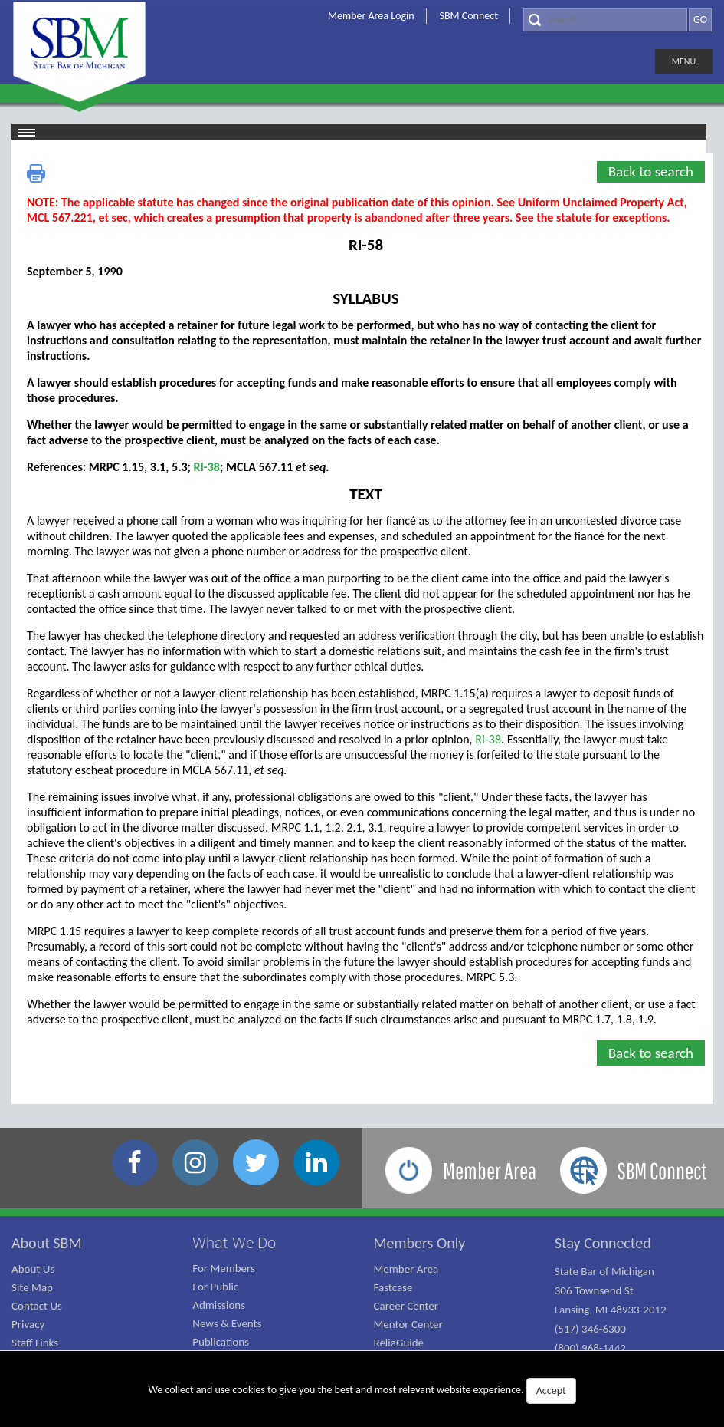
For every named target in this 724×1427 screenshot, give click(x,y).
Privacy (27, 1324)
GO (700, 19)
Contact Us (36, 1306)
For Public (215, 1287)
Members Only (420, 1243)
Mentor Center (408, 1324)
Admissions (218, 1305)
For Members (223, 1268)
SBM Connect (469, 15)
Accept (551, 1390)
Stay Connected (603, 1243)
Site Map (32, 1287)
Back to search (650, 171)
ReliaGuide (399, 1343)
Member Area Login (371, 15)
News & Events (226, 1323)
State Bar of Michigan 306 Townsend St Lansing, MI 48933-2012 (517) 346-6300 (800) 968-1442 (611, 1309)
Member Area (406, 1269)
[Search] (605, 19)
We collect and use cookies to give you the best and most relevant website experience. (361, 1391)
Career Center (406, 1306)
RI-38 (207, 467)
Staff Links (34, 1343)
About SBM (46, 1243)
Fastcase (393, 1287)
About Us (32, 1269)
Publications (220, 1342)
